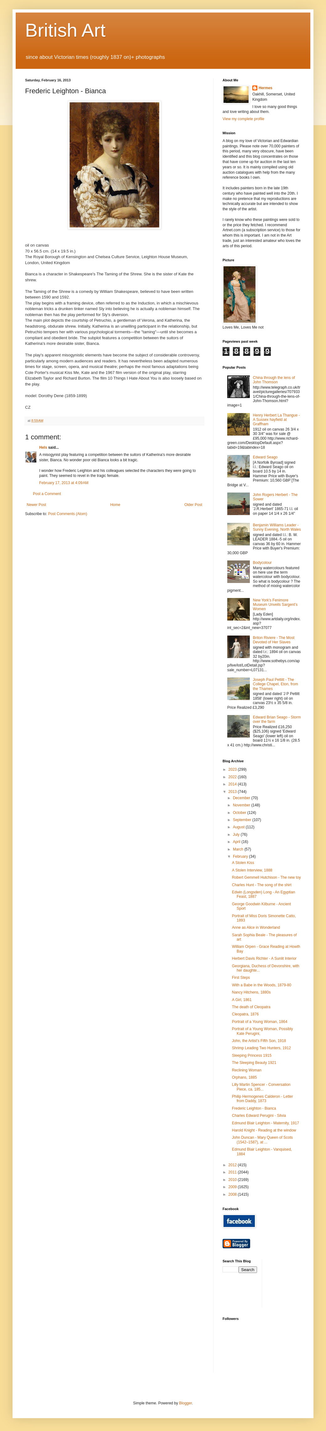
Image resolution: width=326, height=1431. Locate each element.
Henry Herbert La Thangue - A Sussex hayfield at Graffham (276, 420)
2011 (233, 1172)
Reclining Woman (246, 1070)
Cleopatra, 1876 (245, 1014)
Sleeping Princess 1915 (251, 1055)
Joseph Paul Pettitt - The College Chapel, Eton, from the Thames (275, 684)
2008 (233, 1194)
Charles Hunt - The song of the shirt (262, 885)
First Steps (241, 977)
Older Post (193, 505)
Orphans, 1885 (244, 1077)
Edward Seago (265, 457)
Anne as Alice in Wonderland (256, 927)
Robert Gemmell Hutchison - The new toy (266, 877)
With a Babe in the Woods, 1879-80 (261, 985)
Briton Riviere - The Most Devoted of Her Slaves (274, 640)
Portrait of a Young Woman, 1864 (259, 1022)
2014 (233, 784)
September (242, 820)
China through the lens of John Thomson (274, 380)
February (241, 856)
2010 (233, 1180)
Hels (43, 447)
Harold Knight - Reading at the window (264, 1130)
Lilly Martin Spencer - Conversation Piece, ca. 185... (261, 1086)
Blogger (185, 1403)
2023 (233, 769)
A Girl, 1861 (242, 1000)
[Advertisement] (295, 1282)
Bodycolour (262, 562)
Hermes (265, 88)
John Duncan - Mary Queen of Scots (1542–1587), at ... (262, 1139)
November (242, 805)
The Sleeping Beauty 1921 (254, 1062)
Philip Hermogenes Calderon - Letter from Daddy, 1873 (262, 1098)
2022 (233, 777)
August (239, 827)
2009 (233, 1187)
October (240, 812)
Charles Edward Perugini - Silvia (259, 1115)
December (242, 798)
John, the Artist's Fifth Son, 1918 (259, 1041)
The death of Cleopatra (251, 1007)
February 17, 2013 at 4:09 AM (63, 483)
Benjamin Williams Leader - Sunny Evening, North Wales (277, 527)
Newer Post (36, 505)
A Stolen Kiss (243, 863)
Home (115, 505)
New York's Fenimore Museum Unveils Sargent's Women (275, 604)
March (238, 849)
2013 (233, 792)
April (237, 842)
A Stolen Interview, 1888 (252, 870)
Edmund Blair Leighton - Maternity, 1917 (265, 1123)
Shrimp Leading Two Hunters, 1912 (261, 1048)
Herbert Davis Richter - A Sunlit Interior (264, 958)
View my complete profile (243, 119)
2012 (233, 1165)
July (237, 834)
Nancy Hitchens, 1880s (251, 992)
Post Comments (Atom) (67, 514)
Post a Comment (47, 494)
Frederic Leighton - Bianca (254, 1108)
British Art (65, 30)
